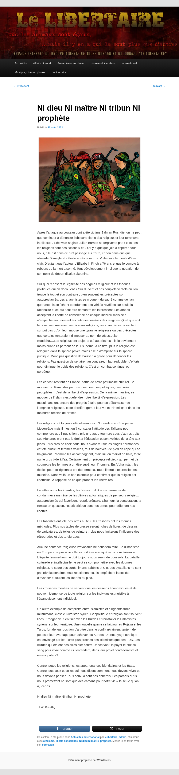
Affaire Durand (42, 63)
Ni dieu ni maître (89, 740)
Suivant (159, 86)
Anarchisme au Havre (71, 63)
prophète (105, 740)
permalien (48, 744)
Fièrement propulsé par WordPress (90, 760)
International (129, 63)
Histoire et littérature (102, 63)
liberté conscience (67, 740)
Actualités (21, 63)
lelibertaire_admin (115, 737)
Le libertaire (59, 72)
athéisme (48, 740)
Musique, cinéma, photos (30, 72)
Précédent (21, 86)
